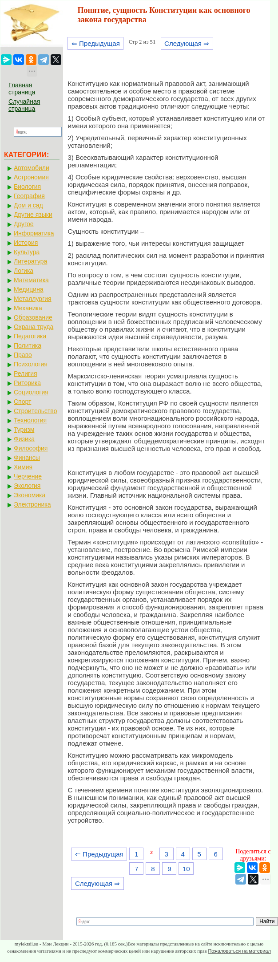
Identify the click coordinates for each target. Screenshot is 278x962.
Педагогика (30, 336)
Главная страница (21, 88)
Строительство (35, 410)
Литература (30, 261)
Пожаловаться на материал (239, 951)
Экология (27, 485)
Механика (28, 308)
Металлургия (33, 298)
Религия (25, 373)
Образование (33, 317)
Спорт (22, 401)
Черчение (28, 476)
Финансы (27, 457)
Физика (24, 438)
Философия (31, 448)
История (26, 242)
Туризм (24, 429)
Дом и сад (28, 205)
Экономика (29, 495)
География (29, 195)
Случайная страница (24, 105)
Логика (23, 270)
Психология (31, 364)
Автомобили (31, 167)
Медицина (29, 289)
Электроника (32, 504)
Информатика (34, 233)
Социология (31, 392)
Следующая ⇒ (186, 43)
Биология (27, 186)
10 (186, 869)
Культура (27, 252)
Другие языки (33, 214)
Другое (23, 223)
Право (23, 354)
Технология (30, 420)
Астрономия (31, 177)
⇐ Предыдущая (95, 43)
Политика (27, 345)
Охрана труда (33, 326)
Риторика (27, 382)
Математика (31, 280)
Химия (23, 467)
